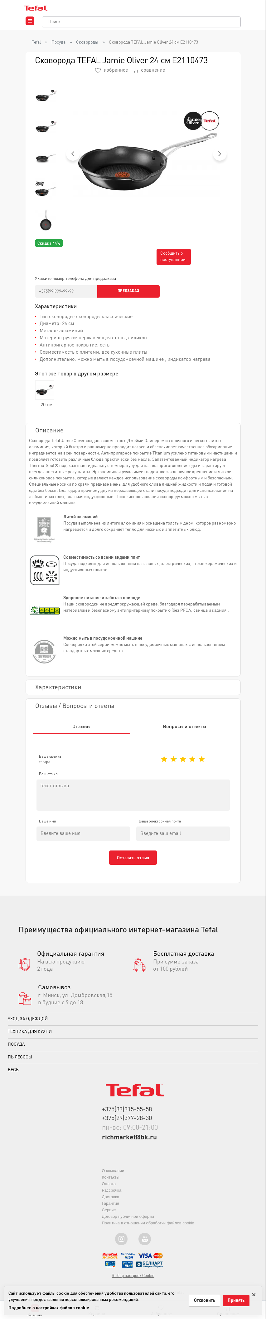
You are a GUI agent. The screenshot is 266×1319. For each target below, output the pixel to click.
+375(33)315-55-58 (127, 1115)
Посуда (58, 42)
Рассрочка (112, 1196)
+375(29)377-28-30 (127, 1124)
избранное (111, 70)
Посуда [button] (16, 1050)
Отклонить (204, 1300)
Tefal (36, 42)
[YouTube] (144, 1244)
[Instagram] (121, 1244)
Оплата (109, 1189)
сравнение (149, 70)
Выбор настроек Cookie (133, 1282)
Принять (236, 1300)
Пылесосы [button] (20, 1063)
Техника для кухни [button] (30, 1037)
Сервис (109, 1215)
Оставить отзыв (133, 863)
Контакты (110, 1182)
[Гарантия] (76, 967)
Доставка (110, 1202)
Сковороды (87, 42)
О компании (113, 1176)
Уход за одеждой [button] (28, 1024)
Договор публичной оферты (128, 1222)
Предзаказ (128, 291)
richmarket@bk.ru (130, 1143)
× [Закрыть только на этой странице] (254, 1293)
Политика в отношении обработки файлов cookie (148, 1228)
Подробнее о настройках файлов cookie (48, 1308)
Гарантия (110, 1209)
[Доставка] (190, 967)
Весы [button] (14, 1075)
